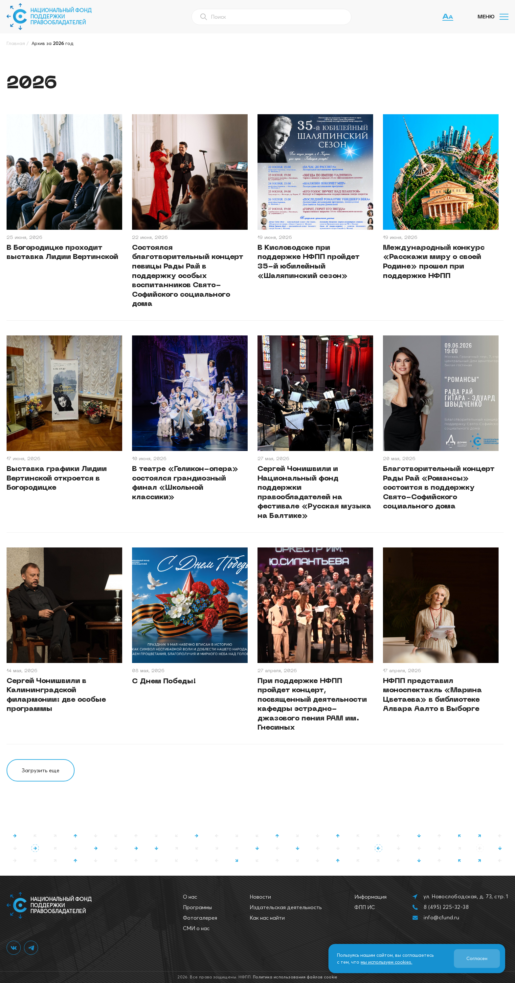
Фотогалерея (200, 917)
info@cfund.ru (441, 917)
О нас (190, 896)
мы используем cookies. (386, 962)
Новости (260, 896)
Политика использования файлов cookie (295, 976)
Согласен (476, 958)
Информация (370, 896)
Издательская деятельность (286, 907)
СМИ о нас (196, 928)
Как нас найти (267, 917)
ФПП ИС (364, 907)
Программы (197, 907)
